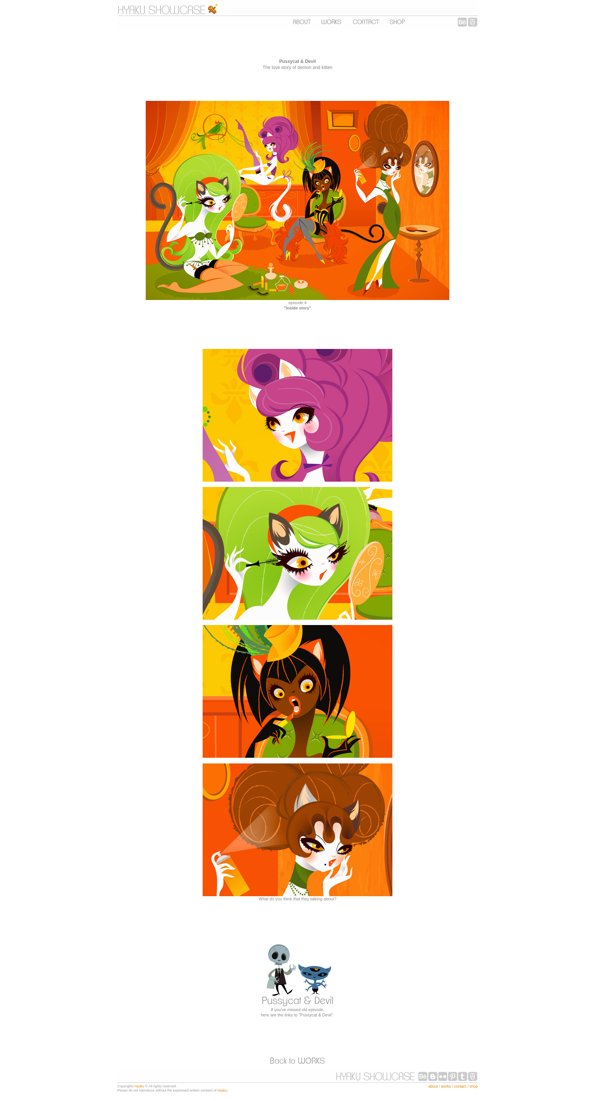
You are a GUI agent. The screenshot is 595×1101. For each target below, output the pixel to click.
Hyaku (140, 1086)
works (446, 1086)
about (433, 1086)
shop (473, 1086)
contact (460, 1086)
